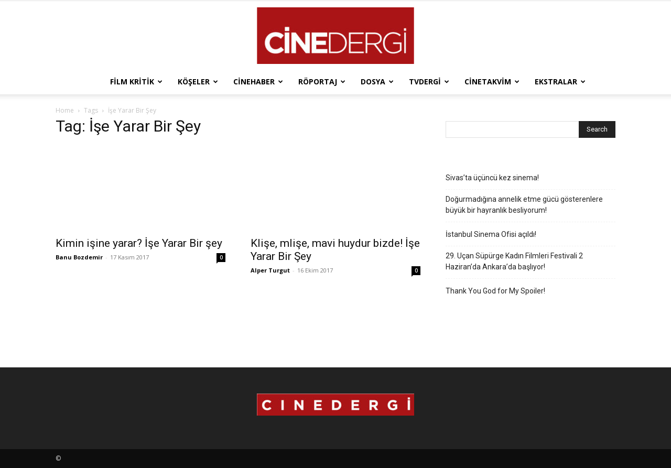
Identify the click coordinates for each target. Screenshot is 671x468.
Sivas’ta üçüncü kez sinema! (492, 177)
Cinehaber (258, 81)
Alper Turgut (270, 270)
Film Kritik (136, 81)
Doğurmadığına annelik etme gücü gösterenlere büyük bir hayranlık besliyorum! (524, 204)
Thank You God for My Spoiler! (495, 291)
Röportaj (321, 81)
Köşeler (198, 81)
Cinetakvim (492, 81)
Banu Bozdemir (79, 257)
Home (65, 110)
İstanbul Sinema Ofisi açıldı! (491, 234)
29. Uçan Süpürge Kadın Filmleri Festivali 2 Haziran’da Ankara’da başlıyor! (514, 261)
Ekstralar (560, 81)
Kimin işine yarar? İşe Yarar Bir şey (139, 243)
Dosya (377, 81)
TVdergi (429, 81)
